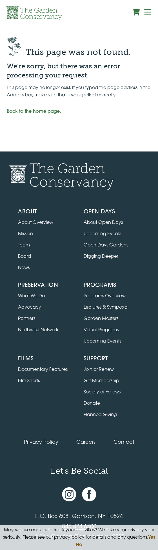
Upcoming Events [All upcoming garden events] (102, 234)
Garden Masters (101, 319)
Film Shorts (29, 381)
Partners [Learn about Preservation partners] (26, 319)
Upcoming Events (102, 341)
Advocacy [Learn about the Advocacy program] (29, 307)
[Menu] (147, 12)
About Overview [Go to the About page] (35, 222)
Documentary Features (43, 369)
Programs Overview (105, 296)
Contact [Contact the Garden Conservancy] (124, 442)
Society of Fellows (102, 392)
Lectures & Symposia (106, 307)
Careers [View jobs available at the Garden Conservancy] (85, 442)
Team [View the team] (24, 245)
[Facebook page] (89, 494)
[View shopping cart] (136, 12)
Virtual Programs (101, 330)
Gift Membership (101, 381)
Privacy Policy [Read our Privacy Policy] (41, 442)
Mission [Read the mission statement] (25, 234)
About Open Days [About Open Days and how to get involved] (103, 222)
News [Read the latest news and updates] (24, 268)
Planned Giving (100, 415)
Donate (92, 403)
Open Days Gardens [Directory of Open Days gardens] (106, 245)
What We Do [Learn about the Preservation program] (31, 296)
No (79, 545)
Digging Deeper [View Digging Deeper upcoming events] (101, 256)
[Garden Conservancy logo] (34, 13)
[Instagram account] (69, 494)
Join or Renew (99, 369)
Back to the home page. (34, 111)
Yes (151, 537)
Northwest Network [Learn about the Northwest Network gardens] (38, 330)
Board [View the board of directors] (24, 256)
